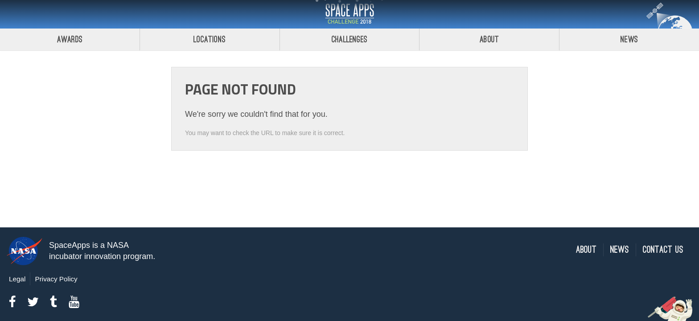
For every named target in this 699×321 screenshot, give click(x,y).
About (489, 39)
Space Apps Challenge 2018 (349, 14)
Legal (17, 279)
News (629, 39)
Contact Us (663, 250)
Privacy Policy (56, 279)
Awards (69, 39)
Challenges (349, 39)
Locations (209, 39)
